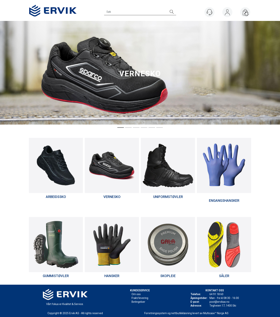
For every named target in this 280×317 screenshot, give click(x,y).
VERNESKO (112, 197)
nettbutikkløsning (181, 313)
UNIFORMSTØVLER (168, 197)
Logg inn (227, 13)
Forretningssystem (155, 313)
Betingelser (138, 301)
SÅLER (224, 276)
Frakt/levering (140, 298)
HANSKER (111, 276)
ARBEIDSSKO (56, 197)
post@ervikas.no (219, 301)
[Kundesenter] (209, 12)
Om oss (136, 294)
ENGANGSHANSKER (224, 201)
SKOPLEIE (168, 276)
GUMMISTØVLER (56, 276)
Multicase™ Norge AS (215, 313)
